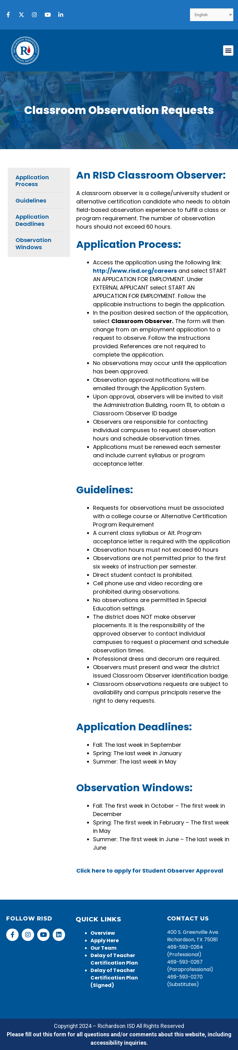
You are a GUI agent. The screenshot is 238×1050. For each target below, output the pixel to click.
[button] (228, 50)
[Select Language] (212, 14)
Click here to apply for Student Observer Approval (149, 870)
